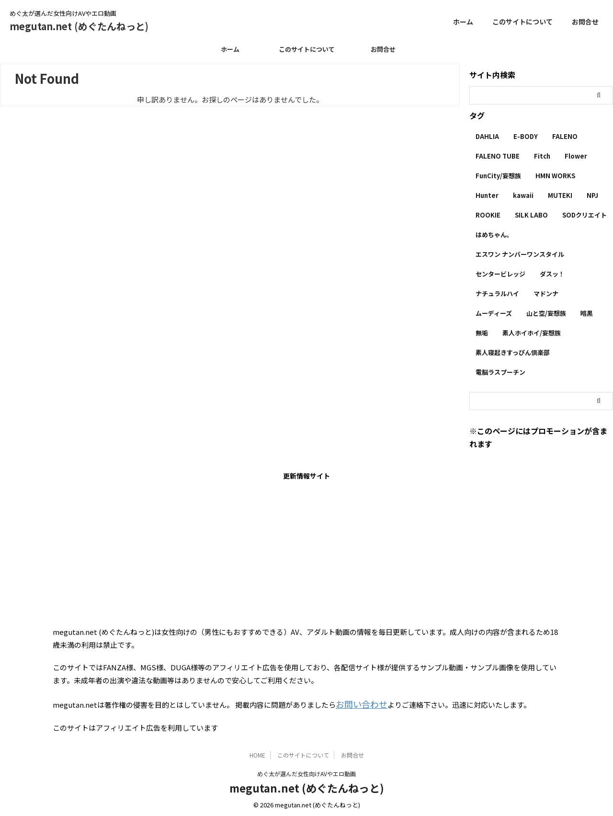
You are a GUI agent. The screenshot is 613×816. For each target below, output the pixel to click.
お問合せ (585, 21)
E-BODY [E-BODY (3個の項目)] (525, 136)
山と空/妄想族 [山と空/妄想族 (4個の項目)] (546, 313)
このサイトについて (522, 21)
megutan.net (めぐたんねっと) (79, 26)
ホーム (463, 21)
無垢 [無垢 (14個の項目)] (482, 332)
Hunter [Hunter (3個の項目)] (487, 195)
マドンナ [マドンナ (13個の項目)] (546, 293)
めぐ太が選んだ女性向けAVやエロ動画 (306, 771)
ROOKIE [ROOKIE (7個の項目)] (488, 214)
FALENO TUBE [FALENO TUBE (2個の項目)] (498, 156)
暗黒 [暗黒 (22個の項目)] (586, 313)
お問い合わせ (357, 703)
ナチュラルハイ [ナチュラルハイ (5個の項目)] (497, 293)
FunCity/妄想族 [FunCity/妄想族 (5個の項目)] (498, 175)
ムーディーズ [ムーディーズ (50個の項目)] (494, 313)
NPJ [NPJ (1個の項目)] (592, 195)
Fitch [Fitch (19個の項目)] (542, 156)
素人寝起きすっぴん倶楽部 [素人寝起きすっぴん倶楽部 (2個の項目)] (513, 352)
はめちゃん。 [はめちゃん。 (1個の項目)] (494, 234)
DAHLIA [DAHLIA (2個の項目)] (487, 136)
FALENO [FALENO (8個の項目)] (565, 136)
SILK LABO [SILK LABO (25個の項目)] (531, 214)
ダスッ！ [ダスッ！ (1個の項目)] (552, 273)
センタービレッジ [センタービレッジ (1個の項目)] (500, 273)
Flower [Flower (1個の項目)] (576, 156)
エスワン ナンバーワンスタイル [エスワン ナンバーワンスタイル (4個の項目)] (520, 254)
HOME (257, 752)
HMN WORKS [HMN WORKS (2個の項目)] (555, 175)
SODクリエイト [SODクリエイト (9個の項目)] (584, 214)
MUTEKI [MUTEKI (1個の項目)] (560, 195)
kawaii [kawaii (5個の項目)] (523, 195)
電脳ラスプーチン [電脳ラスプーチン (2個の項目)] (500, 372)
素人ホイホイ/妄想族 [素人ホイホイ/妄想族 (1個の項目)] (531, 332)
